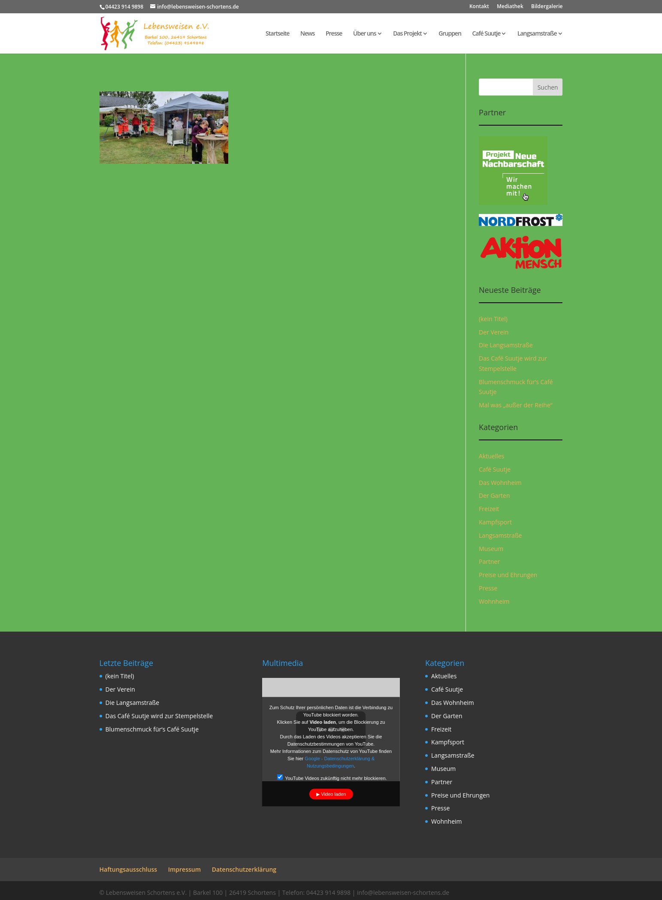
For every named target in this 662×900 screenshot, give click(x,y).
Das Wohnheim (500, 483)
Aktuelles (491, 456)
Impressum (184, 869)
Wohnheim (494, 601)
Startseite (277, 33)
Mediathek (510, 7)
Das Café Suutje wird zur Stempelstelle (159, 716)
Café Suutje (486, 33)
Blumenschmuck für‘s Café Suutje (152, 729)
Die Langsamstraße (506, 345)
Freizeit (489, 509)
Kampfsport (495, 522)
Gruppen (449, 33)
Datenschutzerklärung (244, 869)
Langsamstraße (537, 33)
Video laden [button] (333, 794)
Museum (491, 549)
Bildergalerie (546, 7)
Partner (489, 561)
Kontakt (479, 7)
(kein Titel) (493, 319)
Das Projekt (407, 33)
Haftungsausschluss (128, 869)
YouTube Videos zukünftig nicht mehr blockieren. (332, 777)
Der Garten (494, 495)
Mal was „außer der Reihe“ (516, 405)
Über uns (364, 33)
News (307, 33)
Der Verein (493, 332)
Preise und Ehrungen (508, 575)
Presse (334, 33)
